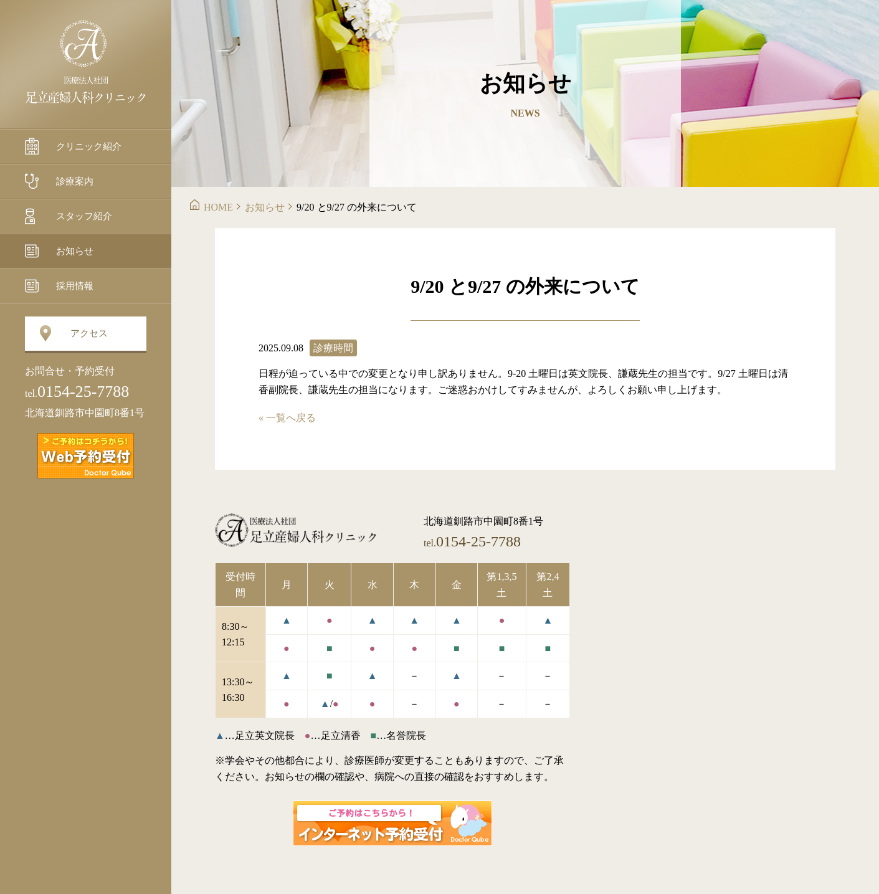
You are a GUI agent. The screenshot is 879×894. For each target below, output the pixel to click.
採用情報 (74, 286)
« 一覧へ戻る (287, 417)
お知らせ (74, 251)
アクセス (89, 333)
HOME (218, 207)
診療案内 (74, 181)
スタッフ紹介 (84, 216)
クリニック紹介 (88, 146)
